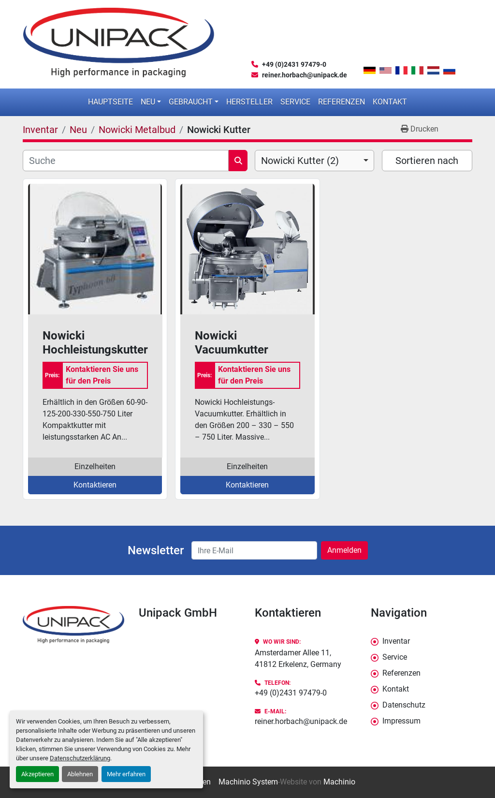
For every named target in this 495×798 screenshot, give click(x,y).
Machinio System (248, 781)
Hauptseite (110, 101)
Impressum (401, 720)
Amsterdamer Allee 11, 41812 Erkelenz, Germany (298, 658)
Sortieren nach (426, 160)
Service (295, 101)
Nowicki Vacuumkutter (231, 342)
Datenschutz (403, 704)
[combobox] (314, 160)
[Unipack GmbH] (73, 624)
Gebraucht (191, 101)
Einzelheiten (95, 466)
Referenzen (341, 101)
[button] (151, 102)
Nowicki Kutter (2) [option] (300, 160)
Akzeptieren (37, 774)
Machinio (339, 781)
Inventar (396, 641)
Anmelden (344, 550)
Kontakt (390, 101)
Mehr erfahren (126, 774)
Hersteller (249, 101)
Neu (148, 101)
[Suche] (126, 160)
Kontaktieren (94, 484)
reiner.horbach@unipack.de (304, 75)
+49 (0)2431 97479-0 (294, 64)
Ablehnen (80, 774)
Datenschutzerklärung (80, 758)
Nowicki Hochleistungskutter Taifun (95, 343)
